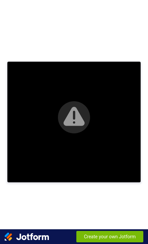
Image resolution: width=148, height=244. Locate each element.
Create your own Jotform (110, 236)
